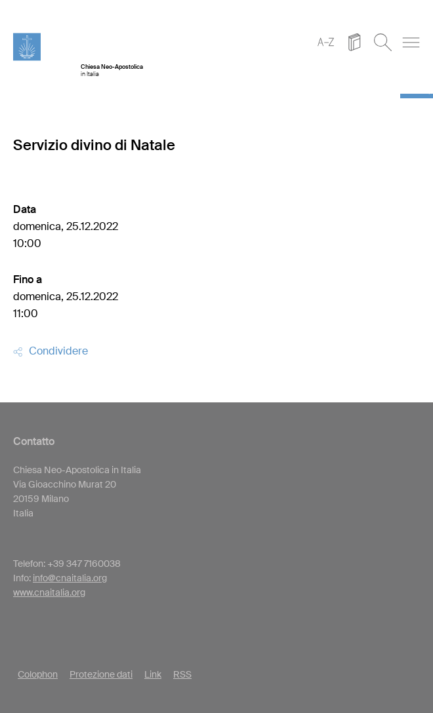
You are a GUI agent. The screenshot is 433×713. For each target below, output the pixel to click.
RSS (182, 674)
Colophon (38, 674)
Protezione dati (101, 674)
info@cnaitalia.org (70, 578)
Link (152, 674)
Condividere (50, 351)
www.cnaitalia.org (49, 592)
